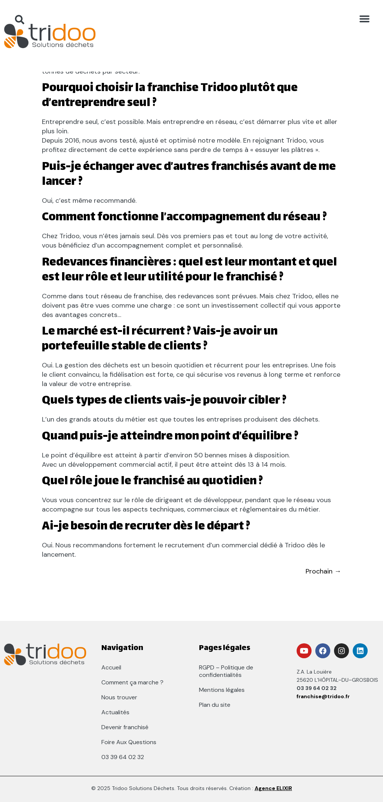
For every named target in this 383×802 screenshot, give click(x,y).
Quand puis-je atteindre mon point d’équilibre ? (170, 437)
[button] (364, 18)
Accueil (111, 667)
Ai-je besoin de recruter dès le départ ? (146, 527)
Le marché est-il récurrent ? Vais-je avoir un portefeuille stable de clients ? (160, 339)
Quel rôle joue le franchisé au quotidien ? (152, 482)
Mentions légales (222, 690)
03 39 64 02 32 (122, 757)
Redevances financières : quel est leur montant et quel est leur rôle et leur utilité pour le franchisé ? (189, 270)
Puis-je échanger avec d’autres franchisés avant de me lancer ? (189, 175)
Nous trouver (119, 697)
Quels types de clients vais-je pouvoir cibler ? (164, 401)
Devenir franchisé (124, 727)
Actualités (115, 712)
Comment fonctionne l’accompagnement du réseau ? (184, 218)
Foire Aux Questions (128, 742)
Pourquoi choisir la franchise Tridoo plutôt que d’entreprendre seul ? (170, 96)
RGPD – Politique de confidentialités (226, 671)
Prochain (323, 571)
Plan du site (214, 705)
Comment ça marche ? (132, 682)
